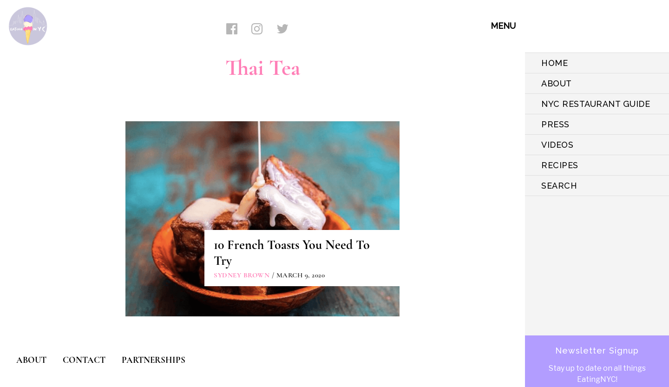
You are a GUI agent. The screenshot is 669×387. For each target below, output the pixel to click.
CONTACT (84, 359)
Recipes (559, 165)
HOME (554, 63)
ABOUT (556, 83)
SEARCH (559, 185)
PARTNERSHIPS (153, 359)
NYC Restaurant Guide (595, 104)
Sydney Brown (241, 275)
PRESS (555, 124)
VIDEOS (557, 145)
